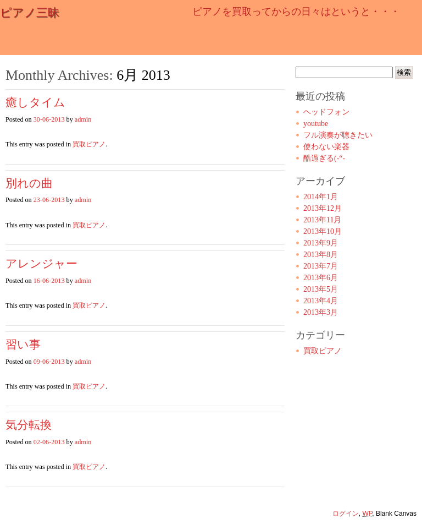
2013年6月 (320, 278)
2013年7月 (320, 266)
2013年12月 (322, 208)
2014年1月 (320, 197)
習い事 (23, 344)
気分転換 (28, 425)
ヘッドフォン (326, 112)
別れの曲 (29, 183)
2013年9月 (320, 243)
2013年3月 (320, 312)
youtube (315, 123)
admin (83, 119)
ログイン (345, 513)
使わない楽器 (326, 147)
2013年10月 (322, 231)
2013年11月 (322, 220)
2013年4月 (320, 301)
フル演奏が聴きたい (338, 135)
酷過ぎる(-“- (324, 158)
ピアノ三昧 (29, 12)
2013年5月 (320, 289)
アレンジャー (41, 263)
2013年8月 (320, 254)
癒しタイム (35, 102)
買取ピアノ (89, 144)
